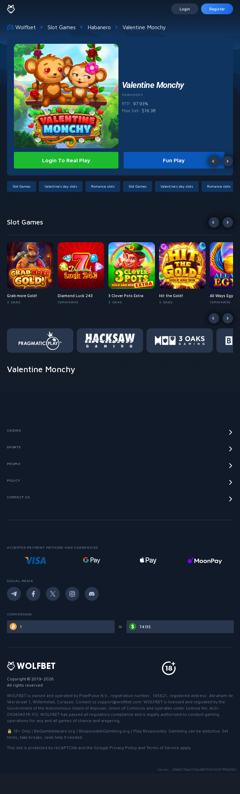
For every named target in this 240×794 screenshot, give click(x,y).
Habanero (99, 27)
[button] (23, 186)
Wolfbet (21, 27)
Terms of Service (162, 747)
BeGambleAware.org (54, 731)
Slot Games (62, 27)
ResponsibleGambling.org (104, 731)
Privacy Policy (123, 747)
